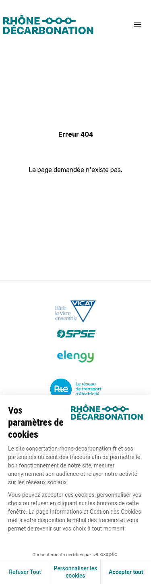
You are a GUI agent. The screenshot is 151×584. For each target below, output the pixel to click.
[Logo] (48, 24)
